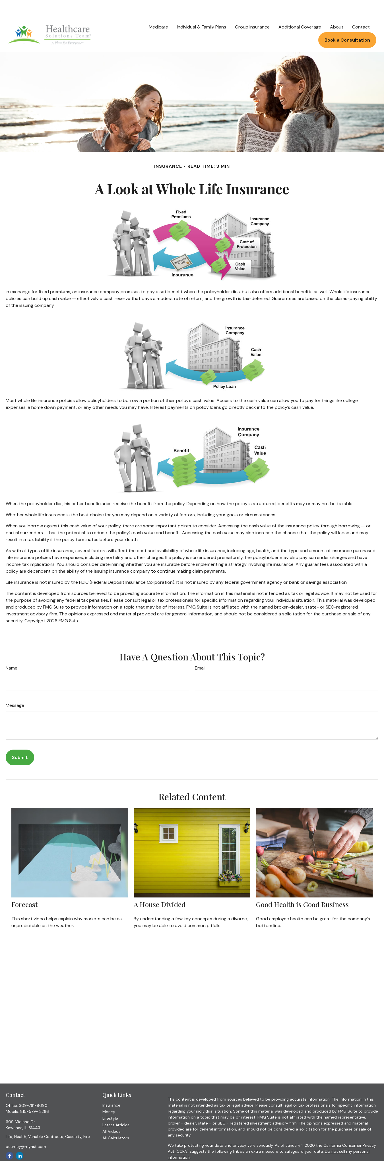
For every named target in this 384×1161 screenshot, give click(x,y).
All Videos (111, 1114)
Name (11, 651)
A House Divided (159, 887)
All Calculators (115, 1120)
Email (200, 651)
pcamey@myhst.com (26, 1129)
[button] (158, 9)
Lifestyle (110, 1101)
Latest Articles (115, 1107)
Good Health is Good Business (302, 887)
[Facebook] (9, 1138)
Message (15, 688)
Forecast (24, 887)
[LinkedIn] (19, 1138)
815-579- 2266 (34, 1094)
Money (108, 1094)
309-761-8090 (33, 1088)
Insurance (111, 1088)
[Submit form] (20, 740)
